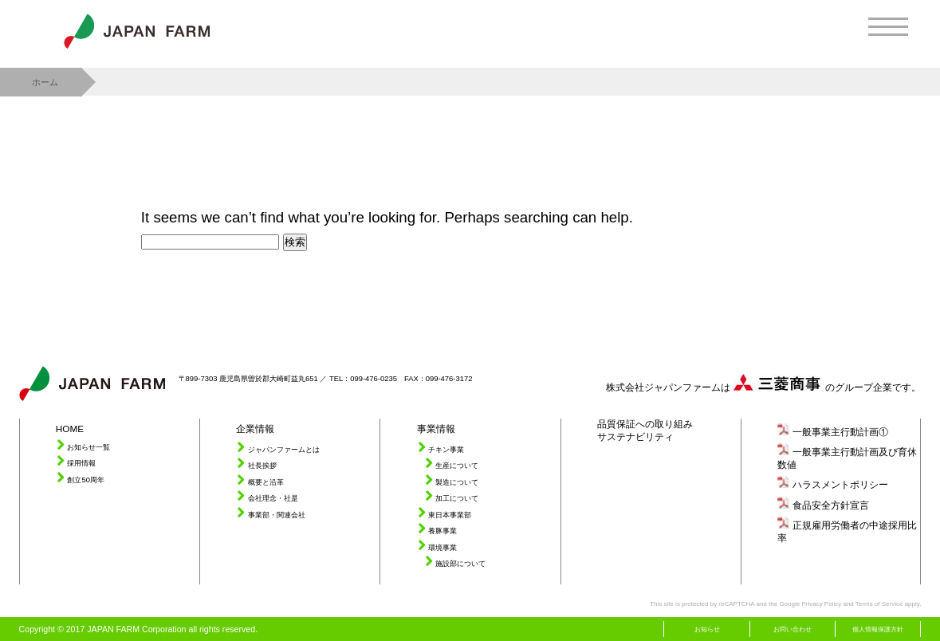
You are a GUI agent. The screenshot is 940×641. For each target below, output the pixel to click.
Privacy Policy (821, 604)
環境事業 (442, 547)
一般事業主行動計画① (840, 432)
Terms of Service (879, 604)
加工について (456, 498)
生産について (456, 465)
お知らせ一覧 (88, 446)
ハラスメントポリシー (840, 484)
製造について (456, 482)
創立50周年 (85, 479)
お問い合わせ (792, 629)
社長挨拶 (262, 465)
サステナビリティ (635, 436)
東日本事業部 (449, 514)
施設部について (460, 563)
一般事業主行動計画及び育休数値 (847, 458)
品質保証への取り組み (645, 424)
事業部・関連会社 (276, 514)
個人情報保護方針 (877, 629)
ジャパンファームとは (284, 449)
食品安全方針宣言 (831, 505)
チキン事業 (446, 449)
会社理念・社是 (273, 498)
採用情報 (81, 462)
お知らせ (707, 629)
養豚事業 (442, 530)
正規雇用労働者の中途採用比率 (847, 531)
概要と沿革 (266, 482)
